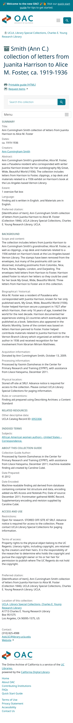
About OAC (8, 682)
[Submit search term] (61, 102)
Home (5, 678)
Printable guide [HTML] (22, 84)
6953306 (37, 419)
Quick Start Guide (12, 693)
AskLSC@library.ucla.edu (16, 636)
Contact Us (8, 711)
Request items (17, 89)
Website (6, 640)
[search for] (32, 102)
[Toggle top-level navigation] (58, 20)
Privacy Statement (12, 703)
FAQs (5, 689)
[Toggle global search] (67, 20)
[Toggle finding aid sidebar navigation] (36, 114)
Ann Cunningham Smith (16, 151)
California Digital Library (35, 672)
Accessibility (9, 707)
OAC (17, 19)
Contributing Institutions (16, 686)
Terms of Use (9, 699)
